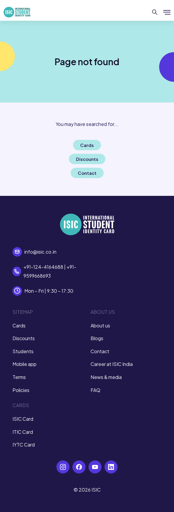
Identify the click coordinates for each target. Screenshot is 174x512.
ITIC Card (22, 432)
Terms (19, 377)
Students (23, 351)
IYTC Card (23, 444)
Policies (20, 390)
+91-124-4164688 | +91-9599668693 (49, 271)
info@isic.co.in (40, 252)
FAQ (95, 390)
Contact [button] (87, 173)
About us (100, 325)
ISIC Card (22, 419)
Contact (100, 351)
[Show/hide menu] (166, 12)
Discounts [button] (87, 159)
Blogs (97, 338)
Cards (19, 325)
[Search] (155, 12)
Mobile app (24, 364)
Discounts (23, 338)
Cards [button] (87, 145)
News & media (106, 377)
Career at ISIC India (112, 364)
